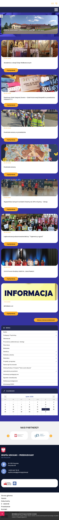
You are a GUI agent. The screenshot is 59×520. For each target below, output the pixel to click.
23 (37, 409)
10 (45, 404)
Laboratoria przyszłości (10, 371)
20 (13, 409)
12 (5, 407)
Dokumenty (5, 501)
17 (45, 407)
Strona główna (6, 496)
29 (29, 411)
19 (5, 409)
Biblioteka (6, 348)
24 (45, 409)
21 (21, 409)
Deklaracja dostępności (10, 381)
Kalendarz (6, 358)
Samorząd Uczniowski (10, 364)
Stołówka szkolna (8, 355)
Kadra (5, 332)
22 (29, 409)
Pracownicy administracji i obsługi (13, 342)
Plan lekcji (6, 345)
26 (5, 411)
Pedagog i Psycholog (9, 335)
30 (37, 411)
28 (21, 411)
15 (29, 407)
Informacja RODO (8, 384)
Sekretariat (6, 338)
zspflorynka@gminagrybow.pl (52, 3)
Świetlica (6, 351)
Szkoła (3, 498)
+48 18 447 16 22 (56, 3)
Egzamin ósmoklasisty (10, 377)
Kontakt (4, 509)
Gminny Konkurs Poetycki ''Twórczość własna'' (17, 368)
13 (13, 407)
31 (45, 411)
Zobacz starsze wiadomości (46, 320)
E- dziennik (5, 504)
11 (53, 404)
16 (37, 407)
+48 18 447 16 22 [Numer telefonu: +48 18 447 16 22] (13, 470)
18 (53, 407)
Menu (8, 328)
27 (13, 411)
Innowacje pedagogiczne (11, 374)
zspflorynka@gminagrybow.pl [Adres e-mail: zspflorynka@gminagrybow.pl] (18, 472)
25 (53, 409)
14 (21, 407)
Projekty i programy (9, 361)
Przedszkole (5, 506)
